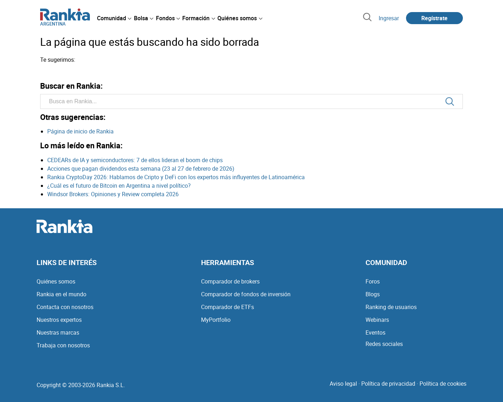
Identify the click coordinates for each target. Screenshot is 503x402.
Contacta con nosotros (65, 307)
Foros (373, 281)
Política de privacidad (388, 383)
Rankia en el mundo (61, 294)
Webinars (377, 320)
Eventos (375, 332)
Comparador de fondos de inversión (246, 294)
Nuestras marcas (58, 332)
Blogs (373, 294)
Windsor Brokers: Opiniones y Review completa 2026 (113, 194)
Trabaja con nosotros (63, 345)
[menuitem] (114, 18)
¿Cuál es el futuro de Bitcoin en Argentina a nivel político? (119, 185)
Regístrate (434, 18)
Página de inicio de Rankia (80, 131)
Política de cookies (443, 383)
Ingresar (389, 18)
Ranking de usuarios (391, 307)
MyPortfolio (216, 320)
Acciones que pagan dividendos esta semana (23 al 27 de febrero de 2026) (140, 168)
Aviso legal (343, 383)
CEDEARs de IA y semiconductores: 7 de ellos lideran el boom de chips (135, 160)
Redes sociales (384, 344)
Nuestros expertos (59, 320)
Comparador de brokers (230, 281)
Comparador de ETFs (227, 307)
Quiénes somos (56, 281)
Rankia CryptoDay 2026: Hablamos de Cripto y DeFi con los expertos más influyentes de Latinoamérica (176, 177)
